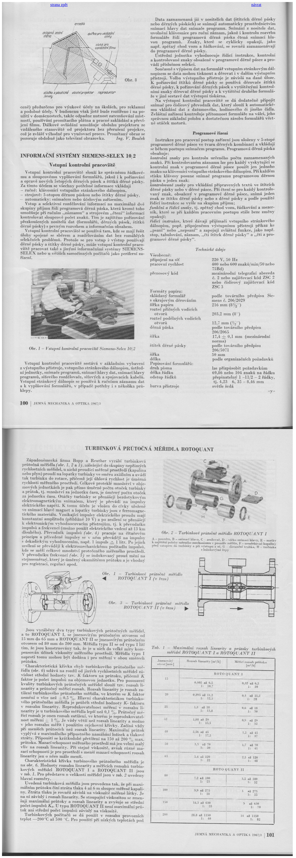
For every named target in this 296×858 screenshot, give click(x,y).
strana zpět (59, 5)
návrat (256, 5)
